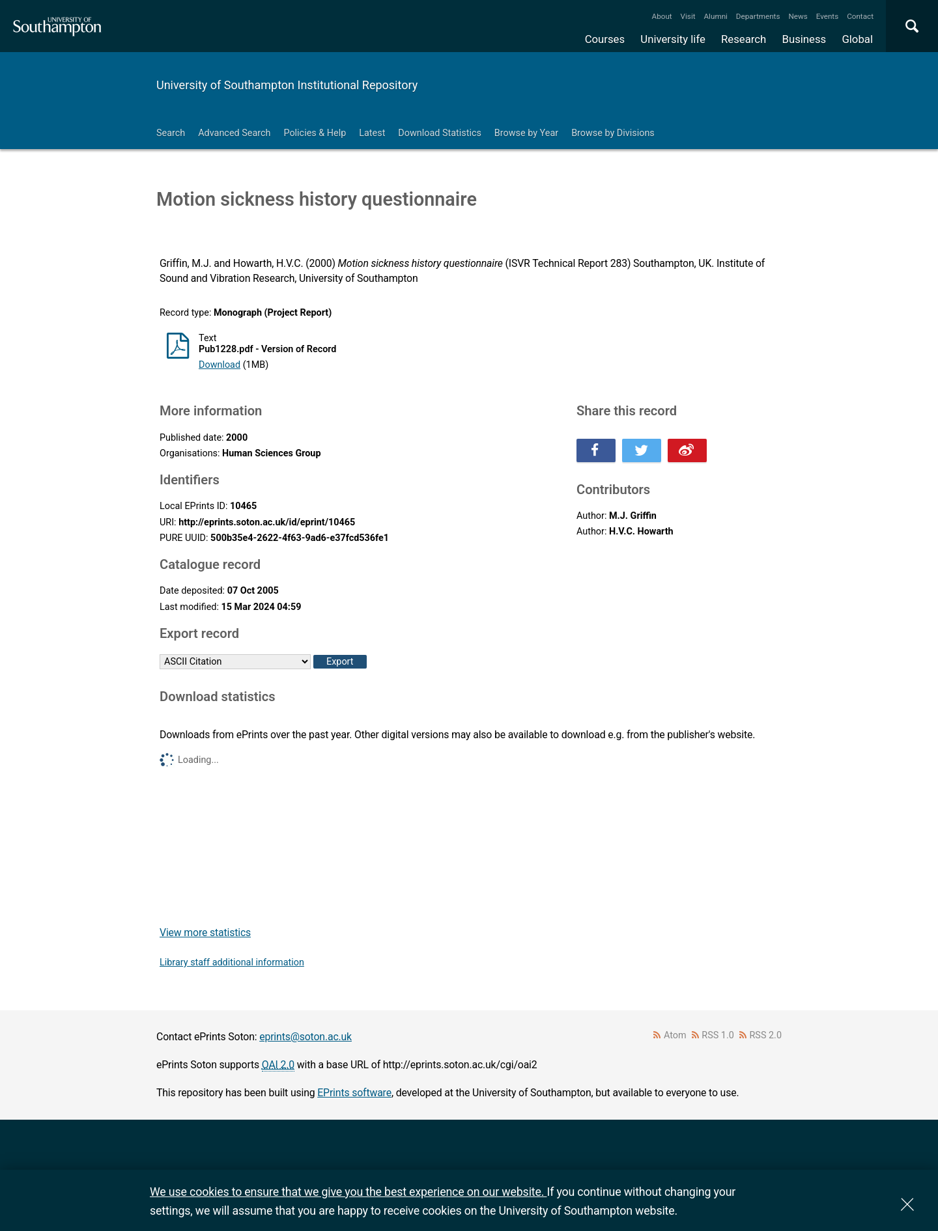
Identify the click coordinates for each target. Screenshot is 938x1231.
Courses (605, 39)
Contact (860, 16)
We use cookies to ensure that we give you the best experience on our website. (348, 1191)
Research (743, 39)
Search (170, 133)
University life (672, 39)
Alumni (715, 16)
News (797, 16)
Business (804, 39)
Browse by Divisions (613, 133)
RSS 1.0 (718, 1035)
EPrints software (354, 1092)
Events (827, 16)
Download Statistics (439, 133)
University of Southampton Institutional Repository (287, 85)
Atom (675, 1035)
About (662, 16)
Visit (688, 16)
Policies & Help (314, 133)
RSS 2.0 (766, 1035)
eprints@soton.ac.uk (305, 1036)
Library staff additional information (232, 962)
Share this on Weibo (687, 450)
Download (219, 364)
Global (857, 39)
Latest (372, 133)
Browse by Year (526, 133)
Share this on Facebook (596, 450)
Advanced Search (234, 133)
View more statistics (205, 932)
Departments (758, 16)
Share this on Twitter (641, 450)
